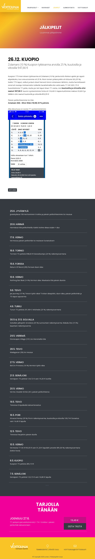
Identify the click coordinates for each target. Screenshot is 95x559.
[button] (47, 485)
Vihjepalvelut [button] (32, 8)
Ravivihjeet (46, 8)
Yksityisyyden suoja (56, 557)
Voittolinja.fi (83, 8)
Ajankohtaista (68, 8)
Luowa (46, 557)
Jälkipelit (56, 8)
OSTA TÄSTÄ (75, 526)
